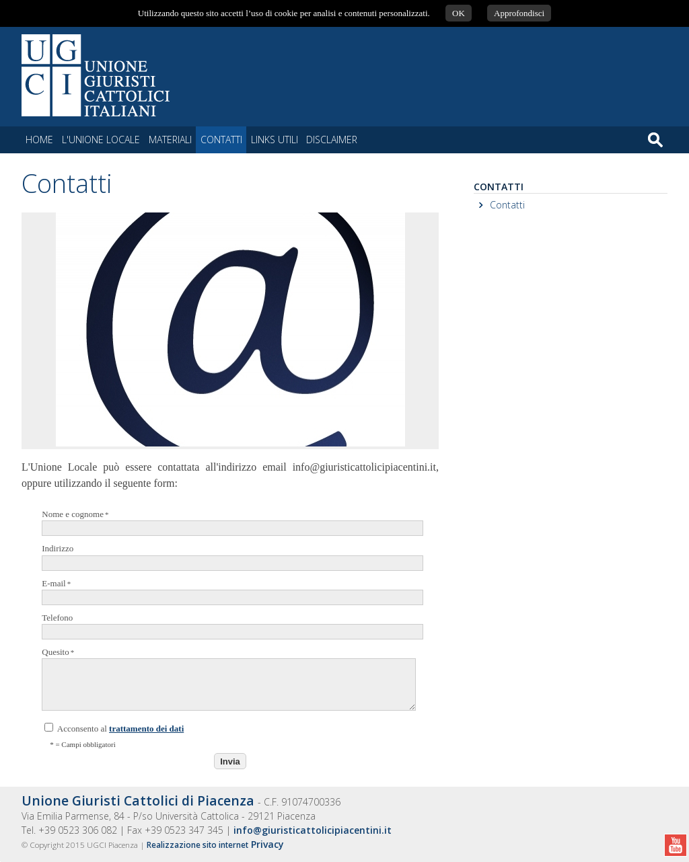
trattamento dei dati (146, 728)
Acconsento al (114, 728)
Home (39, 139)
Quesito (228, 679)
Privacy (267, 844)
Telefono (228, 626)
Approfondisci (519, 13)
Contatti (507, 204)
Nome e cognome (228, 522)
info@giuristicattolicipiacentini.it (312, 830)
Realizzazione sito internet (197, 845)
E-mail (228, 591)
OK (458, 13)
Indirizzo (228, 556)
